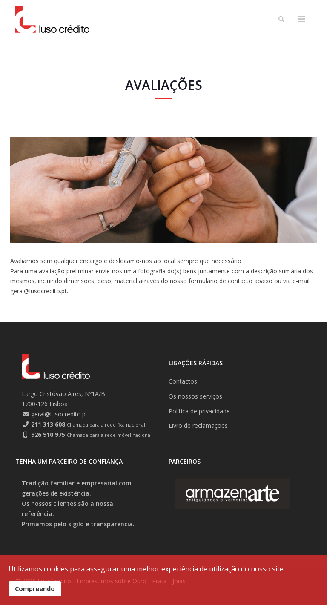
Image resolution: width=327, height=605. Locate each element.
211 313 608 (48, 424)
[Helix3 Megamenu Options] (301, 19)
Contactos (183, 381)
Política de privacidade (199, 411)
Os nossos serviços (195, 396)
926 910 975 (48, 434)
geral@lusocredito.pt (59, 414)
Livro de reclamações (198, 425)
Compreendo (35, 589)
